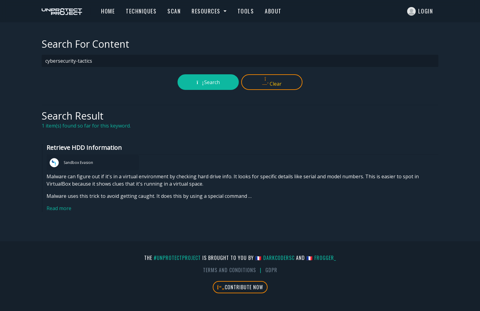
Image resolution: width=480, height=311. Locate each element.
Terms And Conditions (229, 270)
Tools (246, 11)
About (273, 11)
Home (108, 11)
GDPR (271, 270)
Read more (59, 208)
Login (420, 11)
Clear (272, 82)
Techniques (141, 11)
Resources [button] (207, 11)
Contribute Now (240, 287)
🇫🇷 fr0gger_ (321, 257)
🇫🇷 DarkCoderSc (274, 257)
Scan (174, 11)
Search (208, 82)
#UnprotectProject (177, 257)
